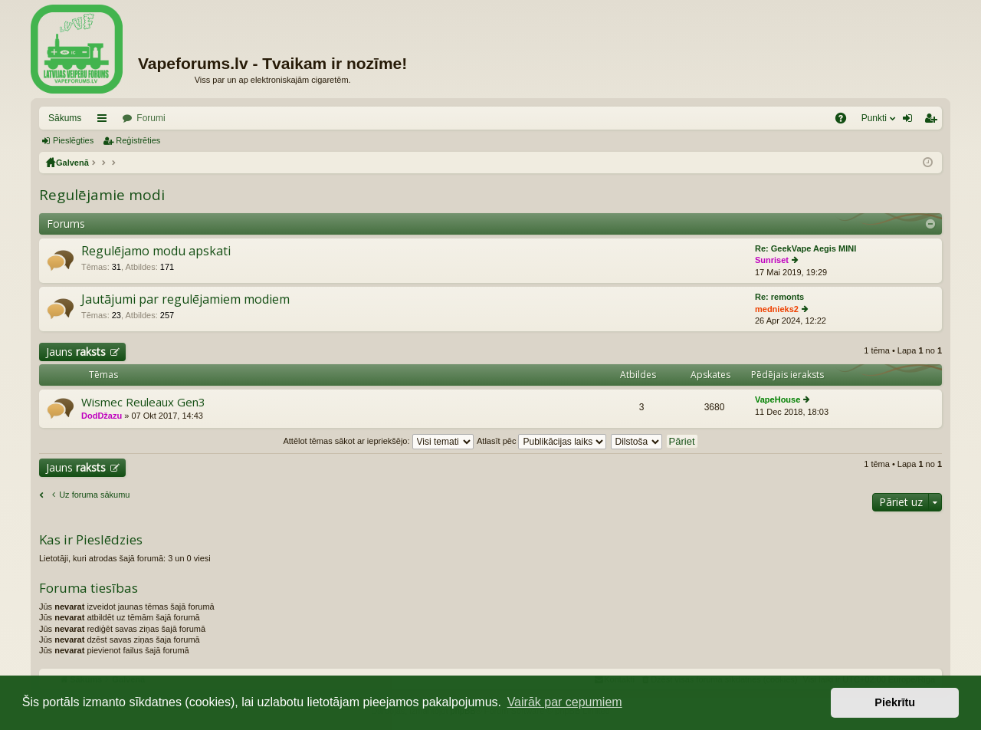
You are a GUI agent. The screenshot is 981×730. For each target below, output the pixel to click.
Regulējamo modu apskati (156, 251)
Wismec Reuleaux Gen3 (143, 402)
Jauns (76, 351)
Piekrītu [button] (894, 702)
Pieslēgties (73, 140)
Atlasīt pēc (541, 441)
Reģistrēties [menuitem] (933, 121)
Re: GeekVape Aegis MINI (805, 248)
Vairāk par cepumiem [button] (564, 702)
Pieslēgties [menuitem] (911, 121)
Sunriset (772, 260)
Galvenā (72, 162)
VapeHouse (777, 399)
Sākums (64, 118)
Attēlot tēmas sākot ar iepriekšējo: (378, 441)
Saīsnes (105, 121)
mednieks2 (777, 309)
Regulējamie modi (102, 195)
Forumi (150, 118)
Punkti (874, 118)
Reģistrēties (138, 140)
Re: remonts (779, 296)
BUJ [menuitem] (845, 121)
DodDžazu (101, 415)
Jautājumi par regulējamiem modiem (185, 299)
